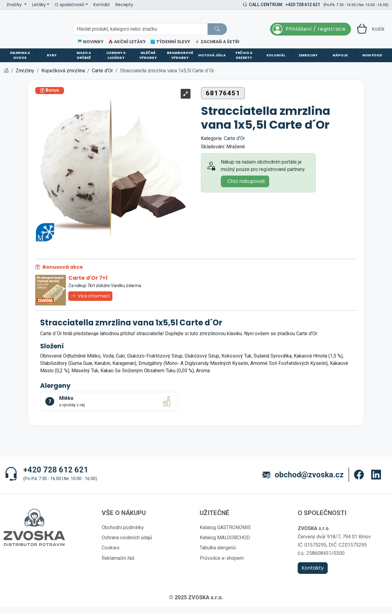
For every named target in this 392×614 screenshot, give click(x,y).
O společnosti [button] (69, 5)
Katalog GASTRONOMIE (225, 535)
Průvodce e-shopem (222, 565)
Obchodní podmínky (123, 535)
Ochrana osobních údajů (127, 545)
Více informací (90, 303)
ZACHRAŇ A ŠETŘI (217, 42)
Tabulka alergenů (218, 555)
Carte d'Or (234, 146)
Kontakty (313, 575)
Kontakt (101, 5)
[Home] (6, 78)
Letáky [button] (39, 5)
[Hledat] (217, 29)
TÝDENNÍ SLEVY (170, 42)
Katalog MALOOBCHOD (225, 545)
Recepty (124, 5)
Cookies (110, 555)
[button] (359, 482)
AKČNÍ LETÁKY (127, 42)
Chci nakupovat (246, 188)
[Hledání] (140, 29)
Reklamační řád (118, 565)
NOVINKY (90, 42)
